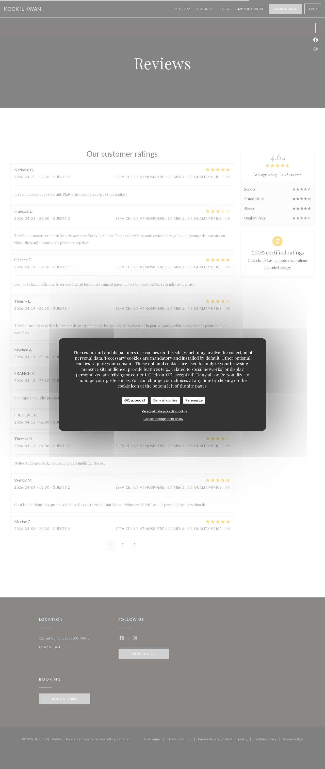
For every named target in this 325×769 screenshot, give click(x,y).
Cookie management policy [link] (163, 418)
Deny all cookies (165, 400)
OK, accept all (134, 400)
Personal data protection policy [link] (164, 411)
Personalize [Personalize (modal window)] (194, 400)
